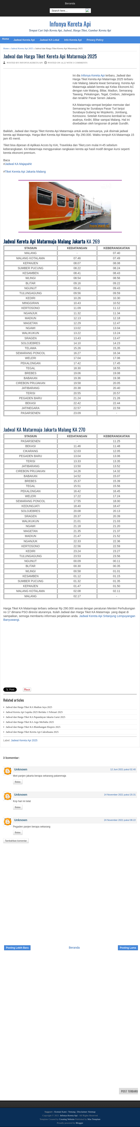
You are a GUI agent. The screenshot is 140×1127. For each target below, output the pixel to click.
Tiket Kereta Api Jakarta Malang (25, 171)
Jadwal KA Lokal (49, 39)
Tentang (71, 1111)
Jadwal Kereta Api (24, 39)
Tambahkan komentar (16, 840)
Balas (18, 782)
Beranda (70, 3)
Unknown (20, 769)
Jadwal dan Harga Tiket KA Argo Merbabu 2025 (30, 722)
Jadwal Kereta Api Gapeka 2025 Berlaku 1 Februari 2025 (34, 712)
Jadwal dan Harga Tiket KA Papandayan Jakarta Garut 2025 (35, 717)
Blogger (79, 1123)
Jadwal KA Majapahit (18, 164)
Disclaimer (82, 1111)
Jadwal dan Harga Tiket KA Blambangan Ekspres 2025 (33, 727)
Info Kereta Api (73, 39)
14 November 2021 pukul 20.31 (120, 794)
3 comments (80, 62)
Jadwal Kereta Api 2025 (22, 48)
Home (5, 38)
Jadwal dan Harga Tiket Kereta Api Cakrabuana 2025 (32, 732)
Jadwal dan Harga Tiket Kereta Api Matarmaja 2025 (50, 56)
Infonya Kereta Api (70, 23)
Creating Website (67, 1119)
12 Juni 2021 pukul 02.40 (123, 769)
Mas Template (94, 1119)
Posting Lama (128, 947)
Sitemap (91, 1111)
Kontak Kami (60, 1111)
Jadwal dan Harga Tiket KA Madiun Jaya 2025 (29, 707)
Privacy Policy (95, 39)
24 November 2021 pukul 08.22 (120, 820)
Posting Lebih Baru (17, 947)
